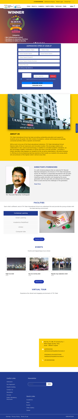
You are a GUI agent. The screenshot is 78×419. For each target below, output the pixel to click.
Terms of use (24, 416)
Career (28, 410)
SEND (49, 384)
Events (28, 405)
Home (28, 6)
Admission (9, 381)
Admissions (76, 128)
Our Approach (11, 384)
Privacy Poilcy (16, 416)
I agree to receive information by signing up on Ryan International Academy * (41, 79)
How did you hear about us (25, 67)
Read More (37, 184)
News (28, 402)
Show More (39, 281)
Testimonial (58, 6)
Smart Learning (21, 218)
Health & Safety (50, 6)
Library (20, 227)
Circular (9, 395)
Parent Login (59, 1)
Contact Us (10, 389)
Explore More (39, 239)
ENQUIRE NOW (37, 83)
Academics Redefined (20, 222)
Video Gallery (30, 407)
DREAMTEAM (70, 416)
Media (64, 6)
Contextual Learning (21, 213)
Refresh (53, 76)
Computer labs (21, 231)
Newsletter (10, 392)
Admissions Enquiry (49, 1)
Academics (41, 6)
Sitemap (8, 416)
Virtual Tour (67, 1)
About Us (34, 6)
